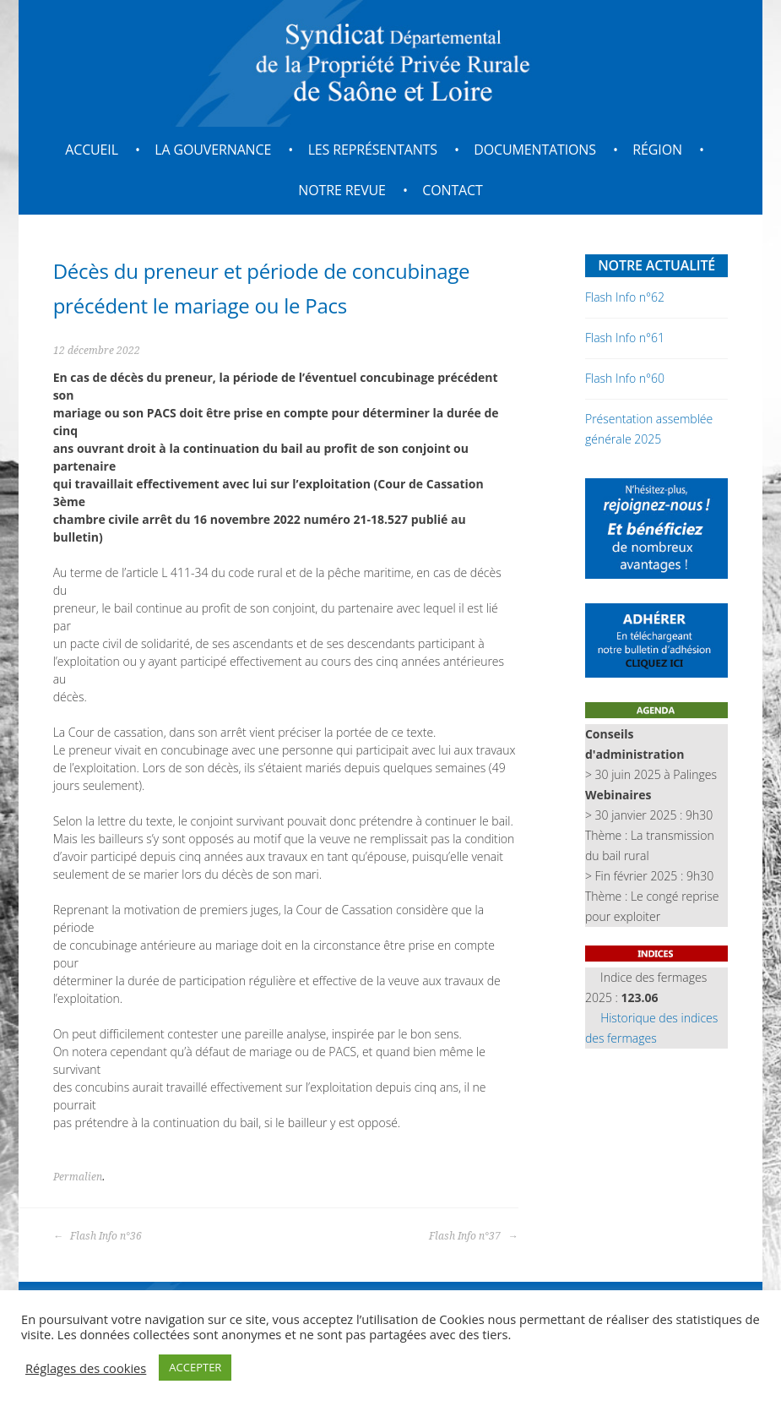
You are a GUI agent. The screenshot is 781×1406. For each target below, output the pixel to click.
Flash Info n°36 (97, 1236)
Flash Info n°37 (473, 1236)
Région (657, 149)
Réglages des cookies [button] (85, 1368)
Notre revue (342, 190)
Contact (452, 190)
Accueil (91, 149)
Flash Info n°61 (624, 338)
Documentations (535, 149)
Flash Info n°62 (624, 297)
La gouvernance (213, 149)
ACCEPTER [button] (195, 1367)
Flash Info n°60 (624, 378)
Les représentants (372, 149)
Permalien (77, 1177)
